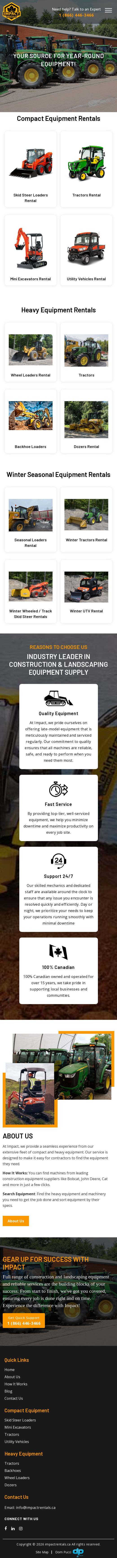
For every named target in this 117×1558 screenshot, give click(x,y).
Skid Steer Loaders (20, 1419)
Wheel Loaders (17, 1476)
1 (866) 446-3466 (76, 15)
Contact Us (13, 1397)
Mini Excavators (17, 1426)
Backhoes (12, 1469)
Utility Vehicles (16, 1440)
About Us (16, 1219)
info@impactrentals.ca (36, 1506)
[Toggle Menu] (108, 10)
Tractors (11, 1433)
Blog (8, 1390)
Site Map (42, 1551)
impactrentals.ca (58, 1543)
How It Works (15, 1382)
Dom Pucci (63, 1551)
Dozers (10, 1483)
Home (9, 1368)
